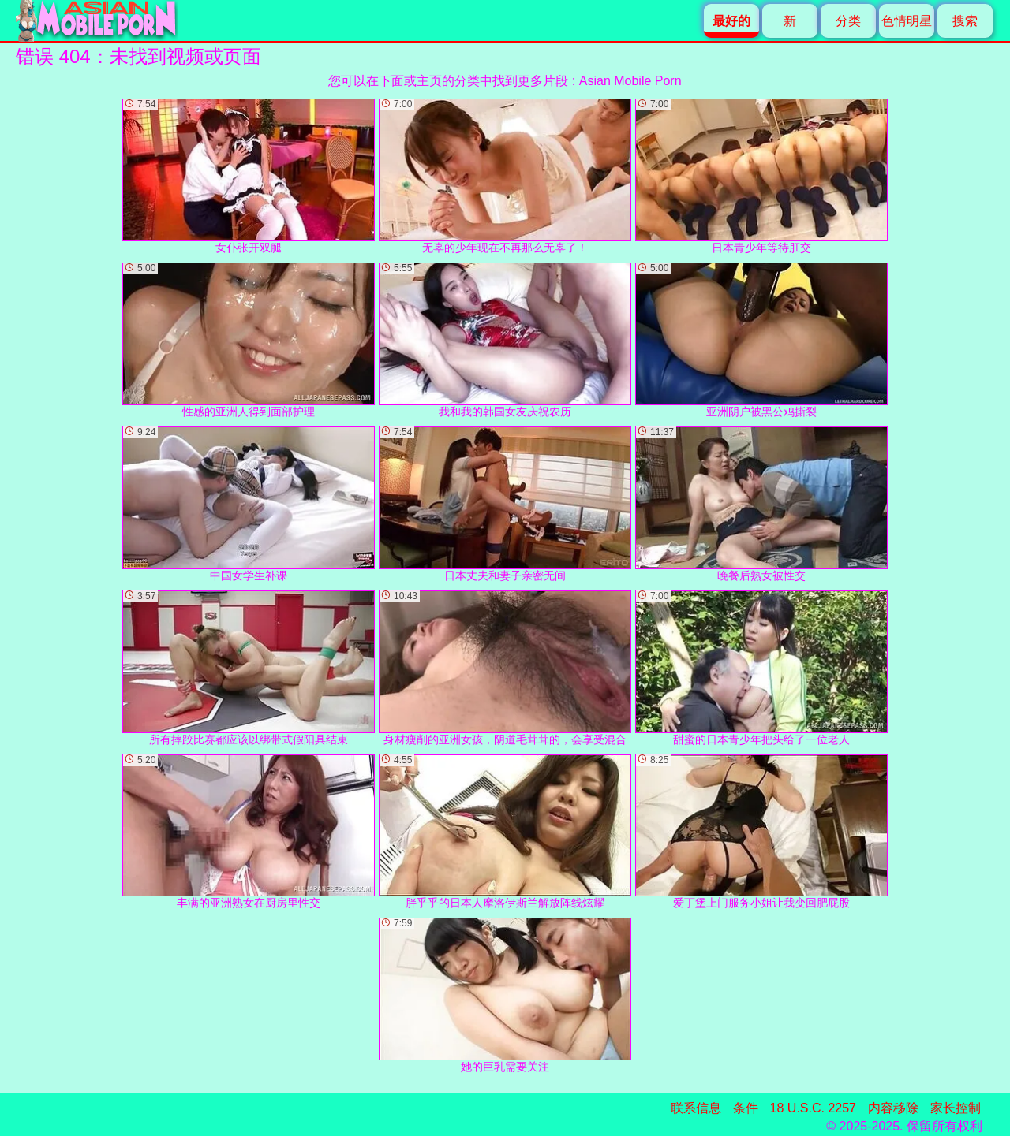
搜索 (965, 21)
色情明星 (906, 21)
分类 (848, 21)
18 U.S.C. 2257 (813, 1108)
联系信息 (696, 1108)
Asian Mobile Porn (630, 81)
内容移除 (893, 1108)
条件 (745, 1108)
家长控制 (955, 1108)
